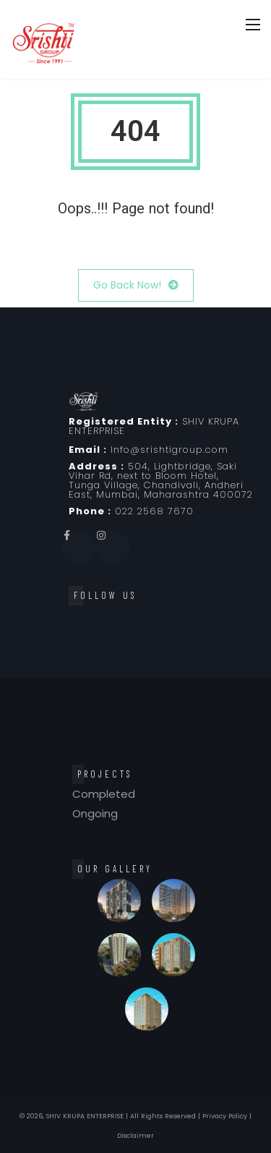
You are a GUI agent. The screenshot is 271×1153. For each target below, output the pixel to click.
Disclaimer (135, 1135)
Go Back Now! (135, 285)
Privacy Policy (224, 1116)
